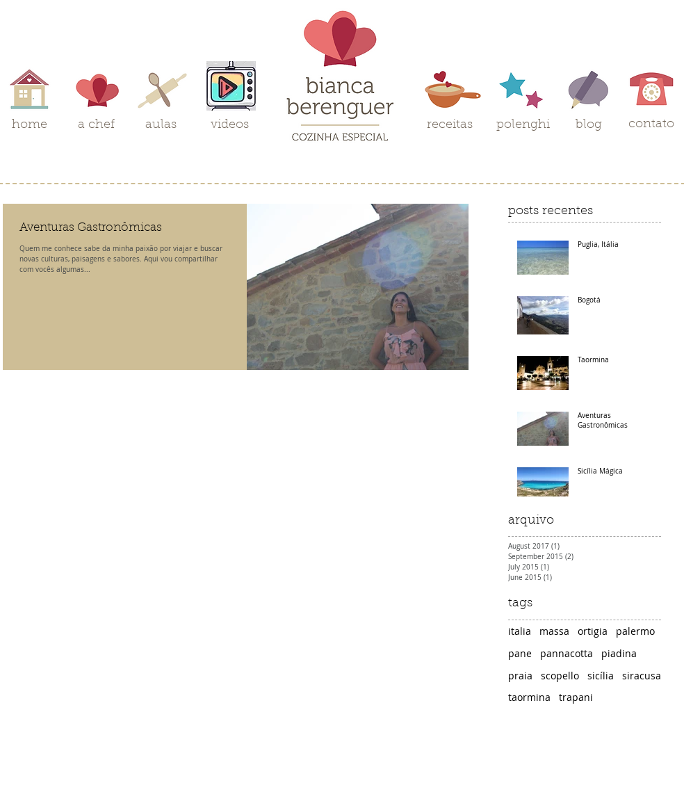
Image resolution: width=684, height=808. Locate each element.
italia (519, 631)
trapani (576, 697)
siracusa (641, 675)
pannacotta (566, 653)
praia (520, 675)
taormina (529, 697)
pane (520, 653)
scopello (560, 675)
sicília (600, 675)
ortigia (593, 631)
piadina (619, 653)
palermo (635, 631)
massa (554, 631)
